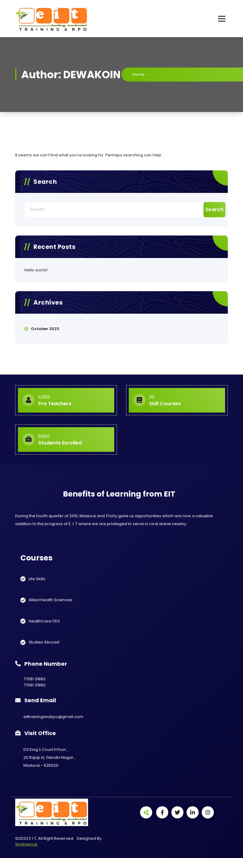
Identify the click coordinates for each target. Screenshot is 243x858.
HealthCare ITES (44, 621)
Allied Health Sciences (50, 600)
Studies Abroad (44, 642)
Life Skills (37, 579)
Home (138, 74)
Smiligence (26, 844)
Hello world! (36, 270)
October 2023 (45, 329)
